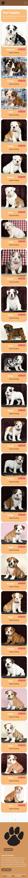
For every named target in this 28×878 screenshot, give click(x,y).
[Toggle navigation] (25, 3)
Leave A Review (6, 870)
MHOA (23, 876)
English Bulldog (14, 53)
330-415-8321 (8, 849)
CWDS (13, 876)
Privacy (4, 876)
